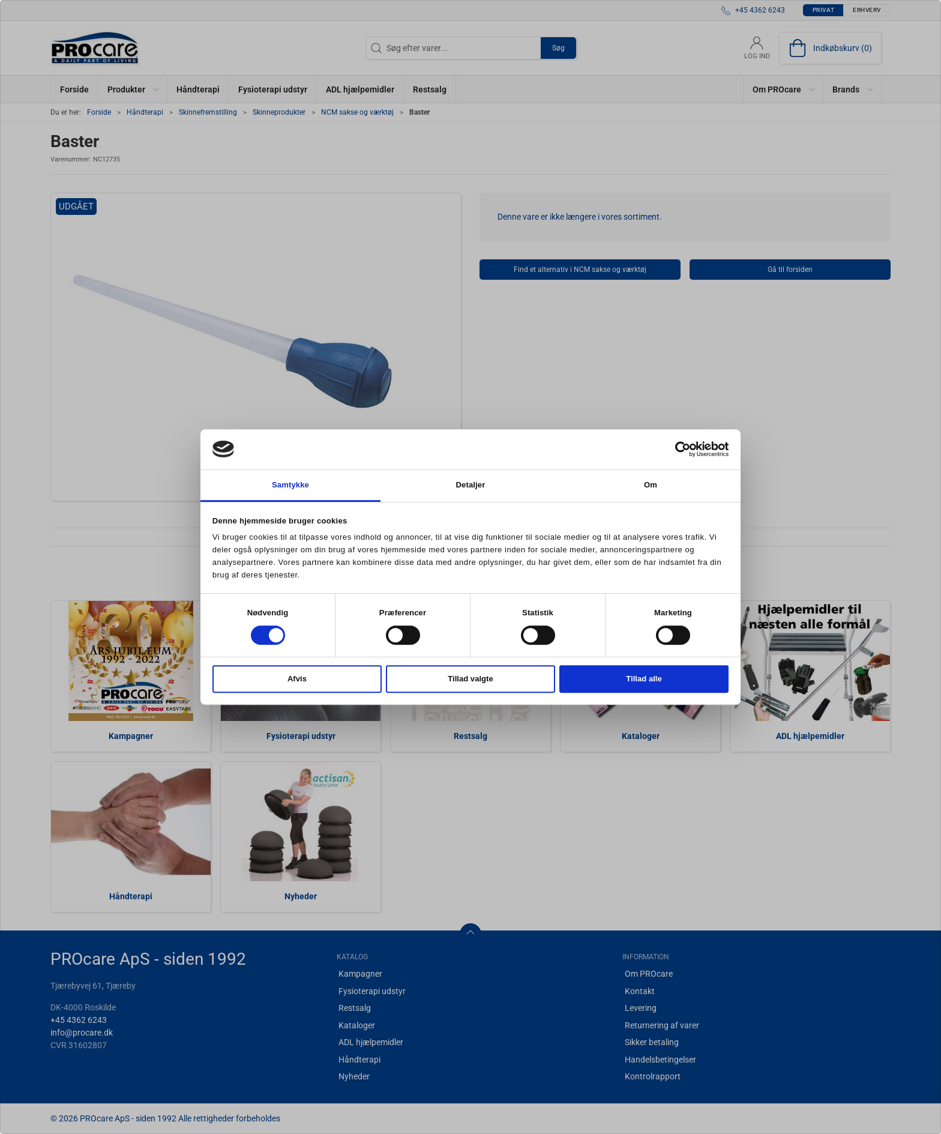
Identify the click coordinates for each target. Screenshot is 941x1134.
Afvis (297, 679)
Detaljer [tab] (471, 484)
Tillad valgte (470, 679)
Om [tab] (650, 484)
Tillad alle (644, 679)
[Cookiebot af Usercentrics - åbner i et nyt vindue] (676, 449)
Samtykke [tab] (290, 484)
